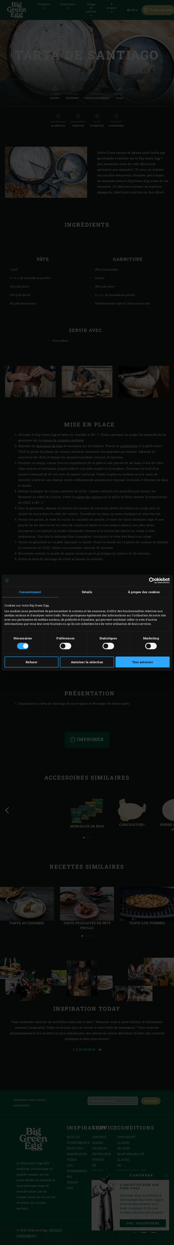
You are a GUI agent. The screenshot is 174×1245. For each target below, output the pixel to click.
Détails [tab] (87, 592)
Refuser (31, 662)
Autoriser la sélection (87, 662)
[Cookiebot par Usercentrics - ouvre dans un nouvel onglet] (152, 580)
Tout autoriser (142, 662)
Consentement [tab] (30, 592)
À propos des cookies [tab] (144, 592)
